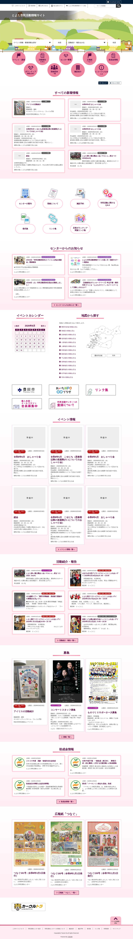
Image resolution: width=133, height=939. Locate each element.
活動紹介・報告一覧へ (67, 640)
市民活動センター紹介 (34, 928)
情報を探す (30, 72)
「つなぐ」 (89, 60)
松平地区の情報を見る (68, 373)
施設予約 (80, 928)
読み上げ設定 (116, 83)
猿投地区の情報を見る (68, 354)
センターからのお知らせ (101, 73)
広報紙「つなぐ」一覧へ (67, 893)
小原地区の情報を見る (68, 342)
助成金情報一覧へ (67, 802)
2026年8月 (30, 326)
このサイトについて (19, 5)
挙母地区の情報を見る (68, 350)
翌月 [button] (42, 326)
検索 (59, 42)
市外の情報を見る (67, 377)
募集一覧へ (67, 737)
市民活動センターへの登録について (55, 928)
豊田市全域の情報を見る (69, 327)
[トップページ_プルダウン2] (87, 42)
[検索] (118, 6)
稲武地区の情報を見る (68, 338)
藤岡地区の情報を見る (68, 369)
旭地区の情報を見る (68, 331)
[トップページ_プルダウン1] (32, 42)
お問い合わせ (44, 5)
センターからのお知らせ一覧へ (67, 305)
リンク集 (97, 928)
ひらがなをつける (115, 2)
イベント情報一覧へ (67, 549)
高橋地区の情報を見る (68, 365)
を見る (42, 60)
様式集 (89, 928)
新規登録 (33, 5)
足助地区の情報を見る (68, 334)
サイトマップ (116, 928)
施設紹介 (71, 928)
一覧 (54, 72)
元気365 (70, 937)
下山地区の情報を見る (68, 358)
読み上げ (104, 83)
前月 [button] (17, 326)
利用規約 (106, 928)
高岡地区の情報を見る (68, 362)
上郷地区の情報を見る (68, 346)
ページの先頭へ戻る (115, 922)
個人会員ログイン (58, 5)
